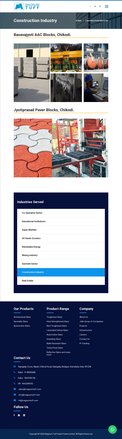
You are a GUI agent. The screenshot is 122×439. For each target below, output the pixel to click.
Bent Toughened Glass (57, 326)
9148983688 (29, 372)
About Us (84, 317)
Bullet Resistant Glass (56, 343)
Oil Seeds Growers (31, 238)
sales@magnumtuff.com (30, 389)
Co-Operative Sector (32, 213)
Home (78, 21)
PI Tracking (84, 343)
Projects (83, 326)
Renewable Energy (31, 247)
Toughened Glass (54, 317)
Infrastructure (86, 330)
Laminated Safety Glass (57, 330)
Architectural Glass (22, 317)
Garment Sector (30, 263)
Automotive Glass (22, 326)
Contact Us (85, 339)
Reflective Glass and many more (58, 353)
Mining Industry (29, 255)
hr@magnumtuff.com (28, 400)
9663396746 (29, 378)
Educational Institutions (34, 221)
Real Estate (27, 280)
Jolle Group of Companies (91, 321)
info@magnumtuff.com (29, 395)
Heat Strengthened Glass (58, 321)
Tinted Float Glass (55, 348)
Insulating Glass (54, 339)
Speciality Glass (21, 321)
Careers (83, 334)
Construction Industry (33, 272)
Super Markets (29, 230)
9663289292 (27, 383)
